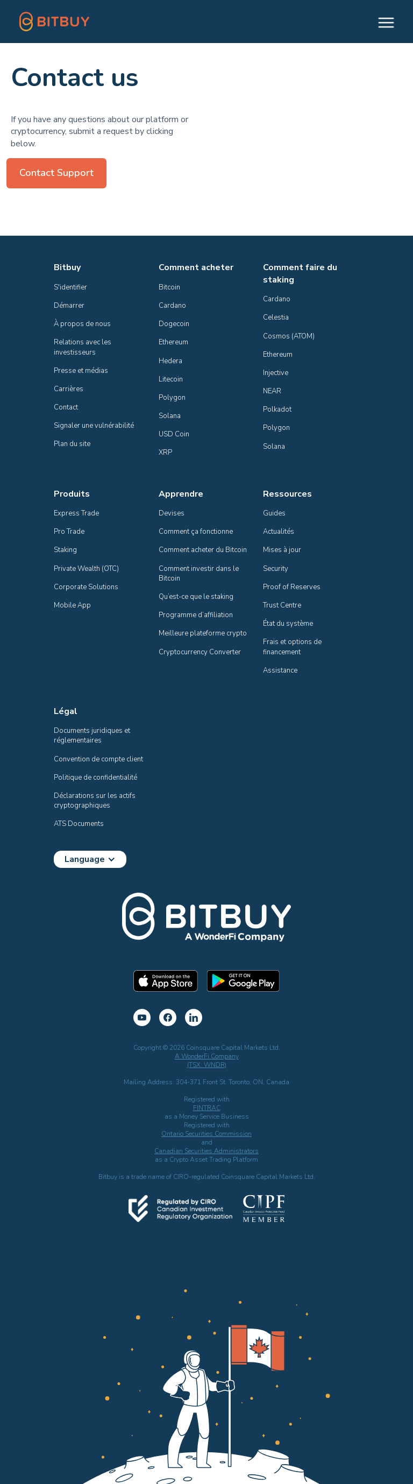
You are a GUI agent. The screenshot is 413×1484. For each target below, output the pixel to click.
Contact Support (56, 172)
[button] (381, 21)
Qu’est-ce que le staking (196, 597)
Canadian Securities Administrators (206, 1151)
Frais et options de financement (293, 646)
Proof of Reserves (292, 587)
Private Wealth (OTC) (86, 569)
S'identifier (70, 287)
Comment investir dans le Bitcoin (199, 573)
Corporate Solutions (86, 587)
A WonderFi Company (207, 1056)
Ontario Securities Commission (206, 1133)
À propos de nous (82, 324)
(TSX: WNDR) (206, 1065)
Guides (274, 513)
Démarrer (69, 305)
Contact (66, 407)
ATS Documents (79, 824)
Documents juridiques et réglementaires (93, 735)
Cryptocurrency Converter (200, 652)
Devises (171, 513)
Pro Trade (69, 531)
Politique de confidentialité (95, 777)
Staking (65, 550)
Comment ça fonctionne (196, 531)
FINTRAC (206, 1108)
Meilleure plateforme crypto (203, 633)
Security (275, 569)
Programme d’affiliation (196, 615)
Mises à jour (282, 550)
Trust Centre (282, 605)
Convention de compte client (98, 759)
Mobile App (72, 605)
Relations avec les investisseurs (83, 347)
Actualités (278, 531)
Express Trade (76, 513)
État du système (288, 623)
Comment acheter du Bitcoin (203, 550)
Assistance (280, 670)
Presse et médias (81, 371)
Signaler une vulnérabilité (94, 425)
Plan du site (72, 444)
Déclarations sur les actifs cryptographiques (95, 800)
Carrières (68, 389)
